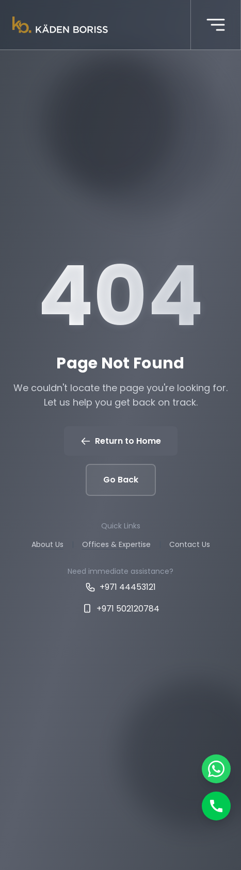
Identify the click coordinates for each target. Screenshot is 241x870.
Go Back (120, 480)
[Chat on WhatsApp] (216, 768)
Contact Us (189, 544)
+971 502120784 (120, 609)
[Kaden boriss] (60, 25)
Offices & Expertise (116, 544)
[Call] (216, 806)
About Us (47, 544)
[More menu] (215, 24)
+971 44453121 (120, 587)
